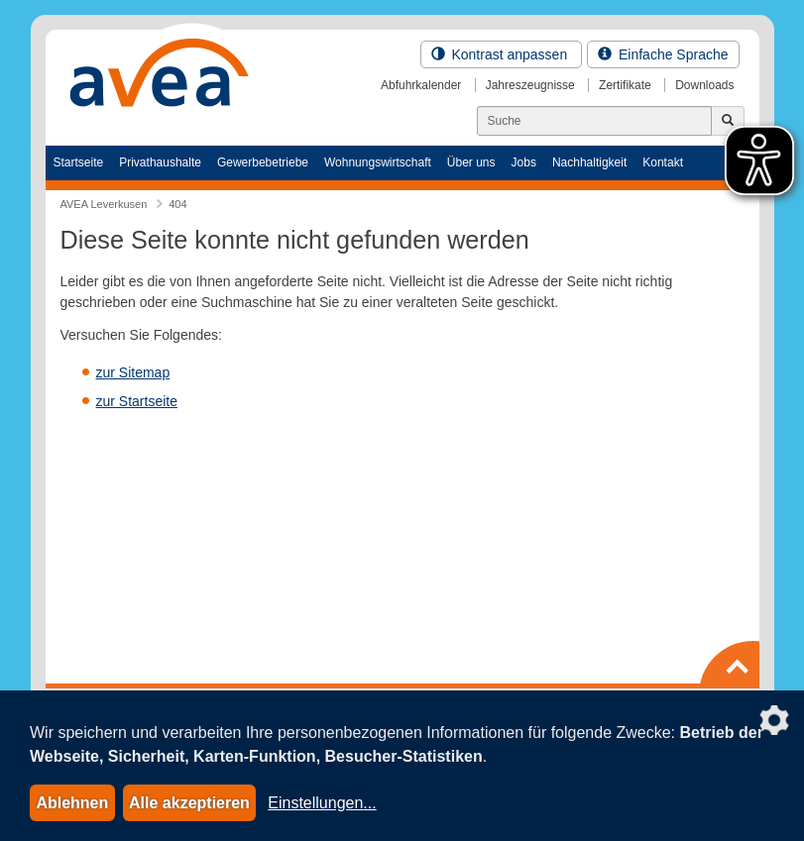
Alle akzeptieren (189, 802)
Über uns (471, 162)
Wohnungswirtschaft (377, 162)
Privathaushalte (160, 162)
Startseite (79, 162)
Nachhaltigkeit (589, 162)
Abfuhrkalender (421, 85)
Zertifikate (625, 85)
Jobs (524, 162)
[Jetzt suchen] (728, 121)
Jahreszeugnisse (530, 85)
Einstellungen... (322, 802)
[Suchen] (594, 121)
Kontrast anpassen (501, 54)
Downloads (704, 85)
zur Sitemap (133, 372)
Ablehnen (72, 802)
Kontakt (662, 162)
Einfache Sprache (663, 54)
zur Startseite (136, 401)
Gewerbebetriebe (262, 162)
